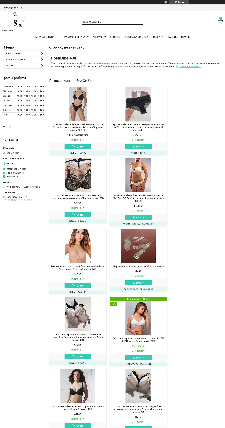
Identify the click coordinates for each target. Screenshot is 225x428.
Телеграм (10, 408)
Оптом (97, 36)
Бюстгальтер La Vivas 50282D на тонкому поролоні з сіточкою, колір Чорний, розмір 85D (195, 126)
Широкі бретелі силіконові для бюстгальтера (195, 195)
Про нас (115, 37)
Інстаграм (10, 400)
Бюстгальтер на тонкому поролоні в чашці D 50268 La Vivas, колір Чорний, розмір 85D (195, 339)
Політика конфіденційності (131, 425)
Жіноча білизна (44, 36)
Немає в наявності (190, 66)
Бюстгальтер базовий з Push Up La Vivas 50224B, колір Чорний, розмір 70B (194, 267)
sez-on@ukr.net (15, 172)
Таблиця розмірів (179, 37)
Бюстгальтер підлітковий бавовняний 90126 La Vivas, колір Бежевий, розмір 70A (136, 196)
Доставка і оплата (136, 37)
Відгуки (158, 37)
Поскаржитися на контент (105, 425)
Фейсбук (10, 404)
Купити (78, 146)
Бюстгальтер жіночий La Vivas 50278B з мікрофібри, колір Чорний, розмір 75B (136, 339)
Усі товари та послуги (208, 373)
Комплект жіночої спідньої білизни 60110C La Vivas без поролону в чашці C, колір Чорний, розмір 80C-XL (77, 127)
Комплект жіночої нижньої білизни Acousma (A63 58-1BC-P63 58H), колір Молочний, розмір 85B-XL (76, 198)
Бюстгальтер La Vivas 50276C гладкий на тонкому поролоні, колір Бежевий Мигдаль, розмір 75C (77, 341)
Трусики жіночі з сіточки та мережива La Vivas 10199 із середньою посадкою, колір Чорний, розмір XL (136, 127)
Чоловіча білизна (74, 36)
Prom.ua (128, 422)
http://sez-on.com (16, 169)
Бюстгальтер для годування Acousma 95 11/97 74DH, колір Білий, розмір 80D (136, 271)
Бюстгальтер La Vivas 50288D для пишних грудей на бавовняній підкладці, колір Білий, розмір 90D (76, 269)
